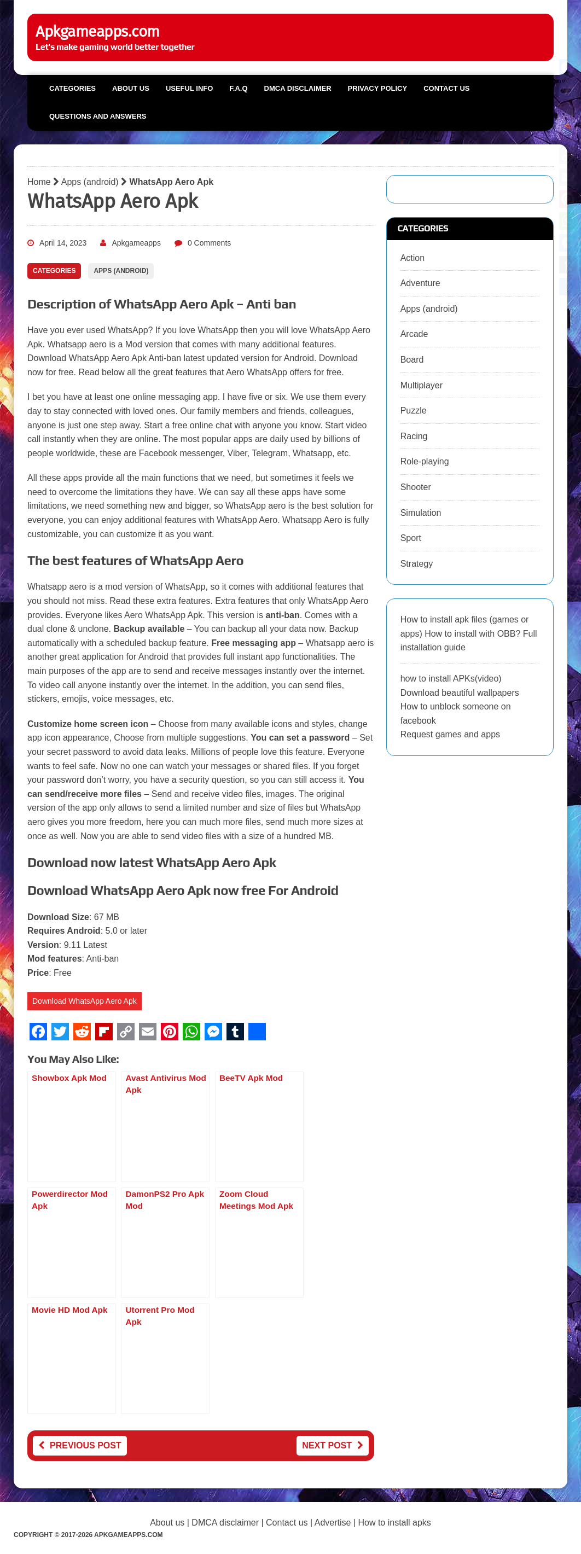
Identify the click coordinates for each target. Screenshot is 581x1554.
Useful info (189, 88)
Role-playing (424, 461)
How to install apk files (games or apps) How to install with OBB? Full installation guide (468, 633)
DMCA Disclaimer (298, 88)
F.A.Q (238, 88)
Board (412, 359)
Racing (414, 436)
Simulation (420, 512)
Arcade (414, 334)
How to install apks (394, 1522)
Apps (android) (90, 182)
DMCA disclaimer (225, 1522)
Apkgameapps (136, 242)
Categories (72, 88)
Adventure (420, 283)
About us (130, 88)
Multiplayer (421, 385)
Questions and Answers (97, 116)
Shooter (415, 487)
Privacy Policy (378, 88)
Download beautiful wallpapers (459, 692)
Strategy (416, 563)
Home (39, 182)
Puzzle (413, 410)
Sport (410, 538)
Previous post (79, 1445)
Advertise (333, 1522)
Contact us (446, 88)
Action (412, 258)
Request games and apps (450, 734)
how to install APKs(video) (451, 678)
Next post (332, 1445)
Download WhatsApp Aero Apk (84, 1001)
